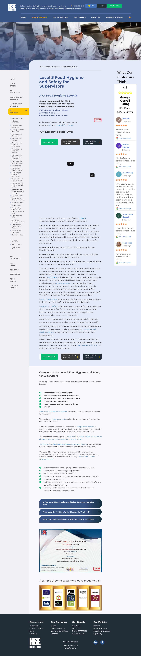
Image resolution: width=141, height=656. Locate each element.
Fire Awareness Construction (17, 135)
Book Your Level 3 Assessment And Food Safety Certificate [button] (68, 519)
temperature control (85, 427)
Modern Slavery (17, 205)
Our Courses (35, 626)
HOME (23, 17)
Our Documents (37, 628)
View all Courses (17, 118)
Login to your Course (16, 248)
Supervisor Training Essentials (18, 221)
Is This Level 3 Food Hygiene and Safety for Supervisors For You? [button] (68, 503)
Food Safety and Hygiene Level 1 (17, 179)
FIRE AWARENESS (15, 92)
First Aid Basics (16, 166)
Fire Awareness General (17, 139)
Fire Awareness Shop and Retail (17, 162)
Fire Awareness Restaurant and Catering (17, 157)
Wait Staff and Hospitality (16, 231)
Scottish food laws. (64, 125)
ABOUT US (95, 17)
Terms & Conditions (59, 631)
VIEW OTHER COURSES (93, 142)
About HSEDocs (58, 628)
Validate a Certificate (15, 241)
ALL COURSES (14, 112)
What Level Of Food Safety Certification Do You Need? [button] (66, 512)
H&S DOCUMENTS (60, 17)
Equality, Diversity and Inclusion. (18, 130)
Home (53, 626)
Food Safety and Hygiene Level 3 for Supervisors (18, 191)
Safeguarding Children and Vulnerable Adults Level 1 (18, 210)
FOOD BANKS (13, 280)
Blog (32, 631)
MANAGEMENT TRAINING (16, 105)
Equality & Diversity (101, 631)
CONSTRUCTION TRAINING (16, 98)
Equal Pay (97, 634)
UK (49, 125)
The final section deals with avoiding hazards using (60, 444)
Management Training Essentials (18, 199)
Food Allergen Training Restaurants (16, 174)
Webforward (70, 648)
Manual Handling (17, 202)
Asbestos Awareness (15, 122)
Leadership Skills (17, 195)
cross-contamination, (75, 437)
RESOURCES (15, 274)
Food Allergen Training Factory (17, 169)
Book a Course (16, 244)
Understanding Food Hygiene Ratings (16, 226)
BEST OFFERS (80, 17)
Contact (54, 634)
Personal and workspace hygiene (53, 412)
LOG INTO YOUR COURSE (71, 142)
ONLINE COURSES (39, 17)
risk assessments (59, 419)
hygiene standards (63, 283)
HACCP (84, 444)
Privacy (96, 626)
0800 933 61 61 (78, 6)
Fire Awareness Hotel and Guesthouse (17, 144)
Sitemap (33, 634)
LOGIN (102, 6)
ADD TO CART (49, 142)
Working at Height (18, 235)
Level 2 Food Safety (48, 306)
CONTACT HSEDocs (114, 17)
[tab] (70, 503)
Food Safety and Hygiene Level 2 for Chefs (18, 185)
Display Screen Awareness (17, 126)
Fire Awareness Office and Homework (17, 150)
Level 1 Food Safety (48, 299)
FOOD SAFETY (13, 85)
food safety (52, 277)
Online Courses (51, 67)
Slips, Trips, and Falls (17, 216)
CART (91, 6)
